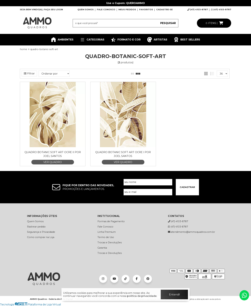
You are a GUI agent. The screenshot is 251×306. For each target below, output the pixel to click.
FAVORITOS (146, 9)
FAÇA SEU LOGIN (53, 9)
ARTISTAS (157, 39)
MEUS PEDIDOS (127, 9)
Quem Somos (35, 221)
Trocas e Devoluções (109, 242)
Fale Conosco (105, 226)
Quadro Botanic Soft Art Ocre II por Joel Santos (52, 154)
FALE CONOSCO (106, 9)
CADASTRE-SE (164, 9)
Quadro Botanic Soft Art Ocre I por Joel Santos (123, 154)
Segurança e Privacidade (41, 231)
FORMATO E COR (126, 39)
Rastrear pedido (36, 226)
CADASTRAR (187, 187)
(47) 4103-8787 (197, 9)
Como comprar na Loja (40, 237)
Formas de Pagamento (111, 221)
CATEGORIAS (92, 39)
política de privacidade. (142, 296)
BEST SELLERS (187, 39)
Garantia (102, 247)
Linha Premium (106, 231)
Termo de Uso (105, 237)
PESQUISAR (168, 23)
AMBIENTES (62, 39)
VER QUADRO (52, 162)
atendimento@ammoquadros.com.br (191, 231)
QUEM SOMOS (85, 9)
